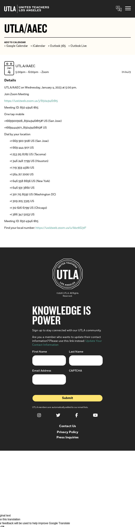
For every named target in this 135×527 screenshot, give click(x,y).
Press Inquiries (67, 437)
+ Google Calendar (16, 46)
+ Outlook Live (77, 46)
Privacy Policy (67, 432)
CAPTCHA (75, 371)
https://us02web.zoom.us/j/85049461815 (31, 101)
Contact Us (67, 426)
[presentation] (95, 381)
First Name (39, 352)
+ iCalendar (38, 46)
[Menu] (128, 9)
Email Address (41, 371)
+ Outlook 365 (57, 46)
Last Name (76, 352)
